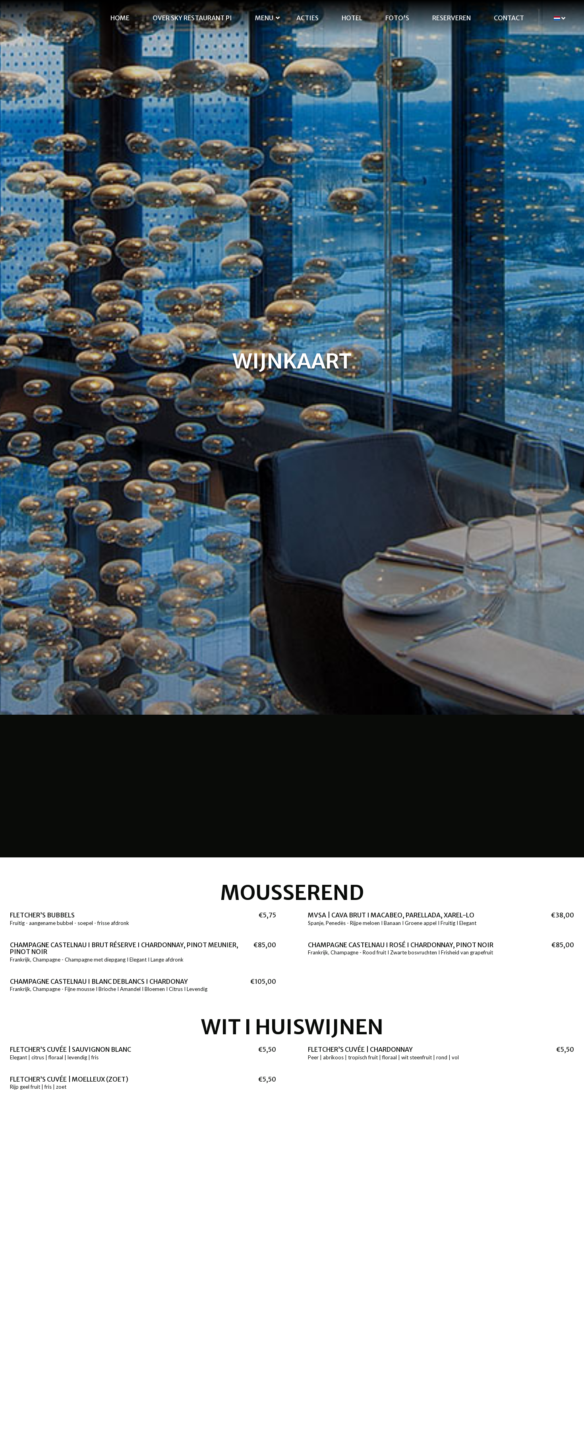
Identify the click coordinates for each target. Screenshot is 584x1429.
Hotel (352, 18)
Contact (509, 18)
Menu (264, 18)
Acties (307, 18)
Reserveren (451, 18)
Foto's (397, 18)
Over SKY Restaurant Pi (192, 18)
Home (120, 18)
